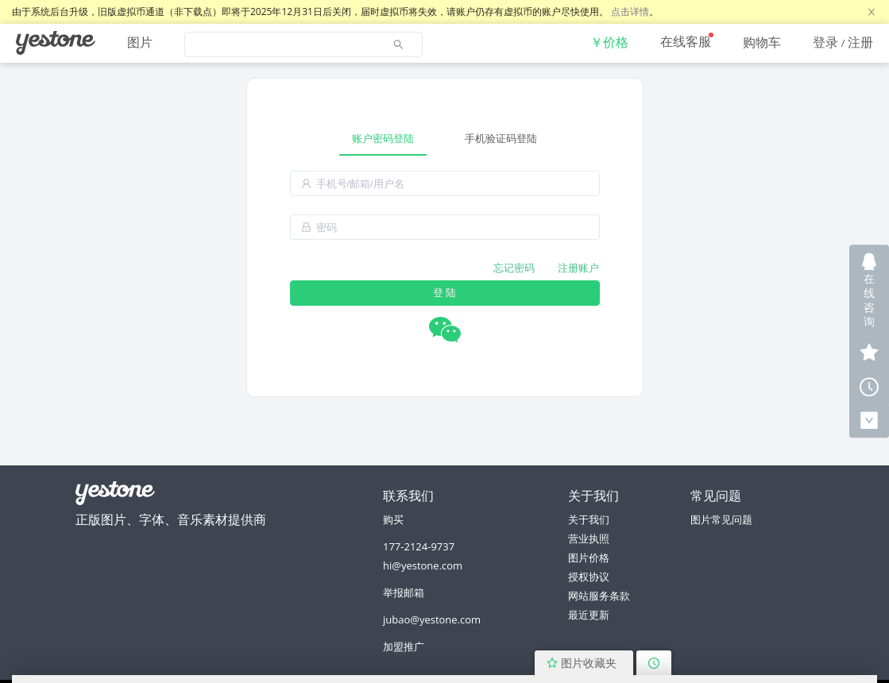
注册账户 (578, 267)
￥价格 (609, 42)
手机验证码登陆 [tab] (501, 138)
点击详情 (630, 11)
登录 (825, 42)
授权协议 (588, 576)
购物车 (762, 42)
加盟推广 (403, 646)
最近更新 (588, 615)
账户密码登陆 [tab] (383, 138)
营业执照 (588, 538)
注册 (860, 42)
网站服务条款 (599, 595)
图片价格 (588, 557)
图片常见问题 (721, 519)
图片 (140, 42)
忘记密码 (514, 267)
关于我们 (588, 519)
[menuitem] (55, 43)
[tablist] (445, 139)
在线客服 (685, 41)
